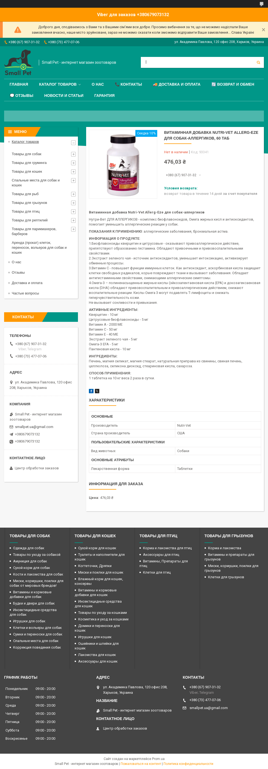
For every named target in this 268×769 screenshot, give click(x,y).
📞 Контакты (128, 84)
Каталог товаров (58, 84)
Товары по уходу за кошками (102, 613)
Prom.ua (158, 759)
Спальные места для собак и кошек (36, 182)
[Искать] (258, 62)
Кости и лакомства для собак (38, 574)
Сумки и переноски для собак (37, 634)
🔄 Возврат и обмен (232, 84)
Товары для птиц (26, 211)
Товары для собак (26, 154)
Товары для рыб (25, 194)
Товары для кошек (27, 171)
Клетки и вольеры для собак (37, 628)
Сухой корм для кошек (97, 548)
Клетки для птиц (157, 572)
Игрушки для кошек (95, 637)
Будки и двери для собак (34, 603)
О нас (98, 84)
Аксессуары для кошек (98, 661)
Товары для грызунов (29, 203)
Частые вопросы (25, 293)
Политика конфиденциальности (188, 764)
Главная (19, 84)
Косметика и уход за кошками (103, 619)
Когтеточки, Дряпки (95, 566)
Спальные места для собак (36, 641)
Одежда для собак (28, 548)
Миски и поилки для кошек (100, 572)
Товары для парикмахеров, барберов (34, 231)
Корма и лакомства (224, 548)
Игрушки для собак (29, 621)
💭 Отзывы (21, 95)
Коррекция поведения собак (37, 647)
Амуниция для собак (30, 561)
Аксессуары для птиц (161, 555)
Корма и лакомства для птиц (167, 548)
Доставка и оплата (27, 283)
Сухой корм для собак (31, 568)
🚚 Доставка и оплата (176, 84)
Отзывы (18, 272)
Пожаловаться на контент (141, 764)
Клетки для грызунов (226, 577)
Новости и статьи (63, 95)
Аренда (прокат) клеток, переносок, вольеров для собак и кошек (39, 248)
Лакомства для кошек (97, 655)
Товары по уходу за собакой (36, 555)
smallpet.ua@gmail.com (34, 427)
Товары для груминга (29, 163)
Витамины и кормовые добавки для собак (30, 594)
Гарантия (104, 95)
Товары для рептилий (30, 220)
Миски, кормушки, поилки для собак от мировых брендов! (36, 583)
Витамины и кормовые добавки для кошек (95, 592)
